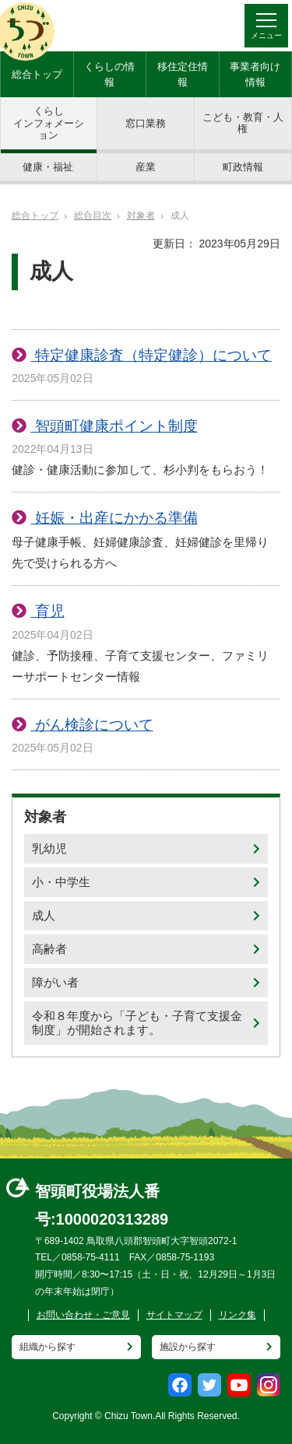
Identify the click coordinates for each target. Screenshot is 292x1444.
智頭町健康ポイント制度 (113, 426)
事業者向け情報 (255, 74)
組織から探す (47, 1346)
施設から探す (188, 1346)
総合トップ (37, 74)
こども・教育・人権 (242, 123)
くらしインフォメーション (48, 123)
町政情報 (243, 167)
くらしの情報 (109, 74)
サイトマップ (174, 1314)
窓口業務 (145, 123)
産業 (145, 167)
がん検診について (91, 725)
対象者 (141, 215)
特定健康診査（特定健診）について (150, 355)
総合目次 (92, 215)
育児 (47, 611)
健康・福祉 (48, 167)
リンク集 (237, 1314)
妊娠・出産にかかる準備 (113, 518)
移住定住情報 (182, 74)
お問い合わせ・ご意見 (83, 1314)
